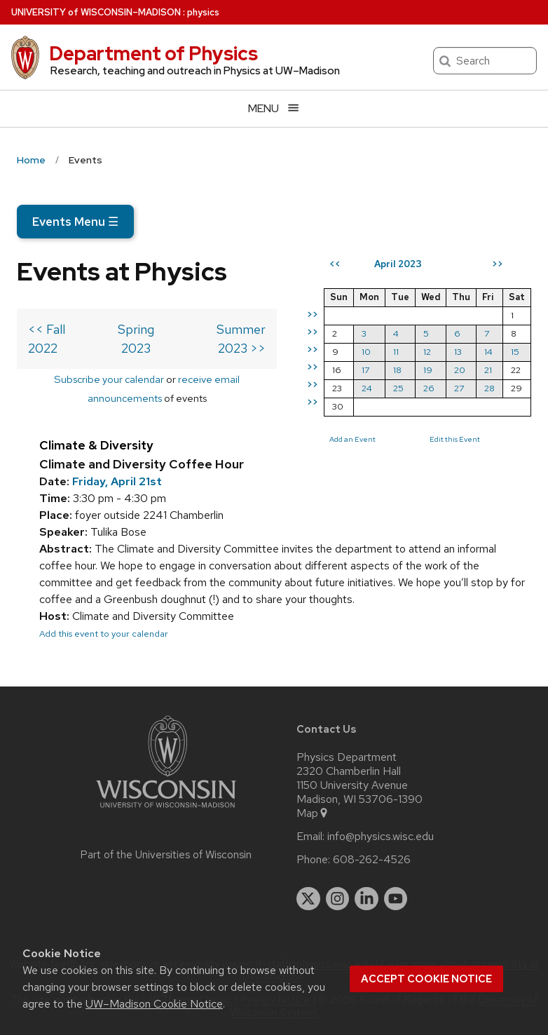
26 (429, 388)
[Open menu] (274, 108)
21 (488, 370)
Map (312, 813)
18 (397, 370)
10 (366, 352)
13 (458, 352)
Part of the (166, 855)
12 (427, 352)
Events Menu (75, 221)
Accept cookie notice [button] (426, 979)
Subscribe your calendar (109, 379)
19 (427, 370)
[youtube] (396, 899)
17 (365, 370)
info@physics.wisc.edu (380, 837)
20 (459, 370)
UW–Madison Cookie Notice (154, 1003)
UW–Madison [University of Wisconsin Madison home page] (96, 12)
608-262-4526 (372, 860)
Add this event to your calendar (103, 634)
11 (396, 352)
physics (203, 12)
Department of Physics (153, 53)
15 (515, 352)
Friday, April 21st (117, 481)
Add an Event (352, 439)
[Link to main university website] (166, 810)
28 (489, 388)
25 (398, 388)
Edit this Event (455, 439)
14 (488, 352)
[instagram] (338, 899)
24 (366, 388)
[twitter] (308, 899)
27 (459, 388)
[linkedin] (366, 899)
